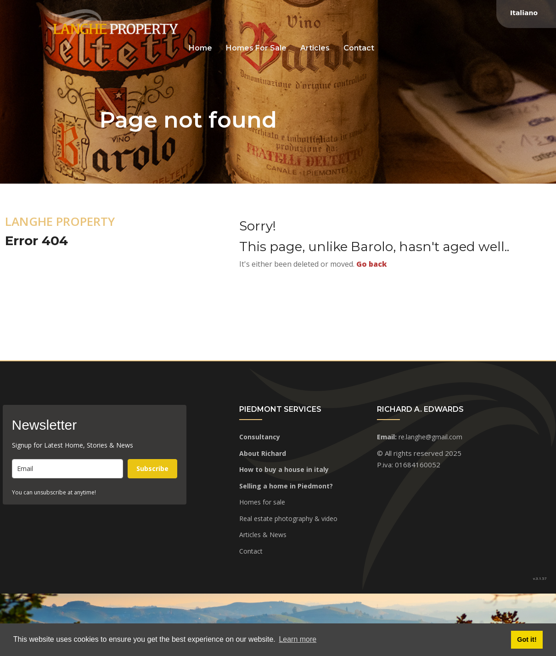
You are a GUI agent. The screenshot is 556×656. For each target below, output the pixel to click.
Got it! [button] (526, 639)
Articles (315, 48)
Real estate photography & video (288, 518)
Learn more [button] (297, 639)
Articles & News (262, 534)
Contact (358, 48)
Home (200, 48)
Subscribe (152, 468)
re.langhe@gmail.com (430, 436)
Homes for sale (256, 48)
